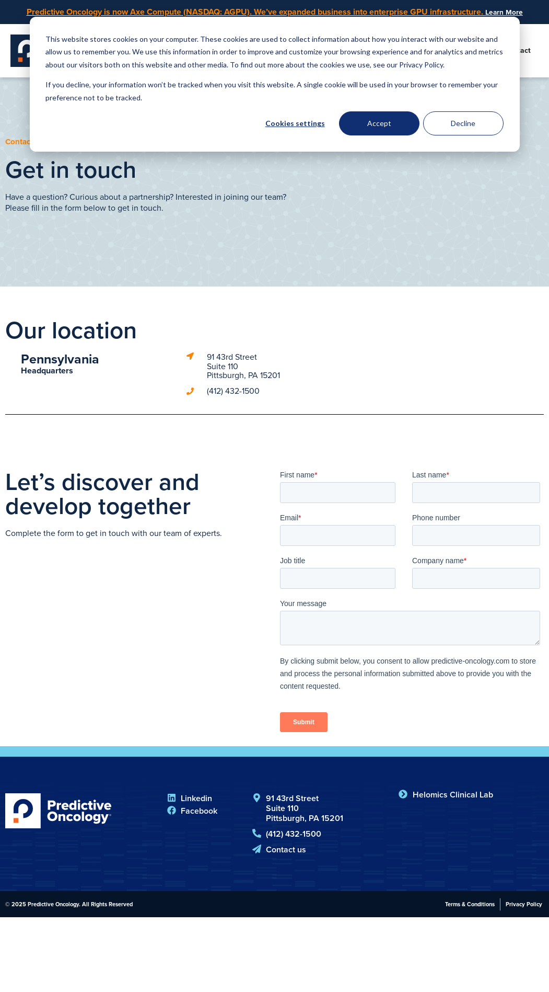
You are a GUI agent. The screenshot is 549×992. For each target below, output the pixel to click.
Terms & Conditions (470, 905)
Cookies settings (295, 123)
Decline (463, 123)
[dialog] (275, 84)
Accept (379, 123)
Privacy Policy (524, 905)
